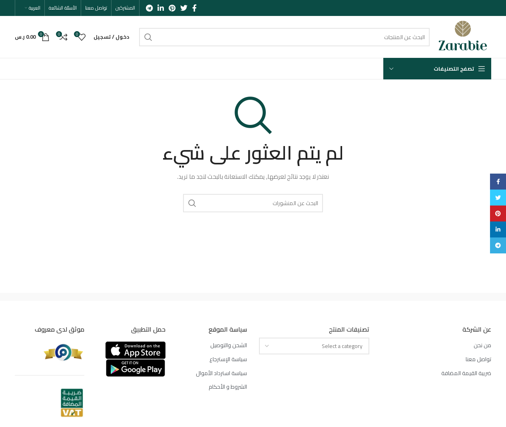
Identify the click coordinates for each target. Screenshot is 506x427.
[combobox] (314, 346)
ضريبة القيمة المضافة (466, 374)
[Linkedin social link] (160, 8)
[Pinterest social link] (172, 8)
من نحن (482, 346)
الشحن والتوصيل (228, 346)
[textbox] (342, 346)
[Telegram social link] (149, 8)
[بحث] (284, 37)
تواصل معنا (478, 360)
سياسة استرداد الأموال (221, 374)
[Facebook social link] (194, 8)
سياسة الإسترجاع (228, 360)
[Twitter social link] (184, 8)
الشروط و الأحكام (228, 387)
